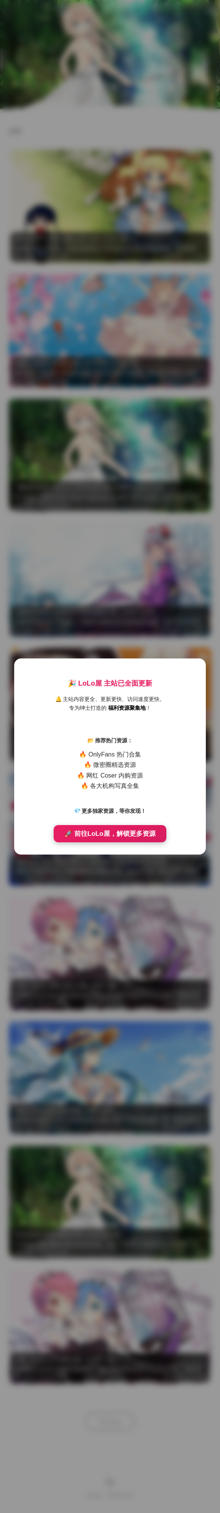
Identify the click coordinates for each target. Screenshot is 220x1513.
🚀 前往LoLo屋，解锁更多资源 (109, 833)
